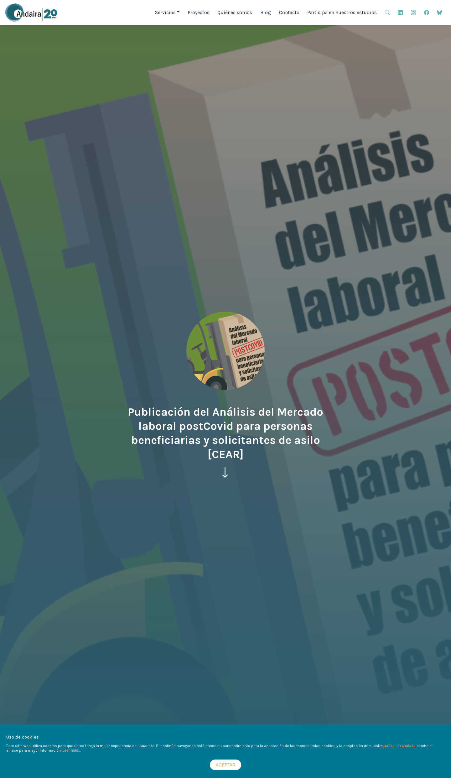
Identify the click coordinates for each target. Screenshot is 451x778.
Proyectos (199, 12)
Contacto (289, 12)
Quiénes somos (234, 12)
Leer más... (71, 750)
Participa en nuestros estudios (342, 12)
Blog (265, 12)
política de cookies (399, 746)
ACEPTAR (226, 765)
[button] (387, 12)
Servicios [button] (165, 12)
